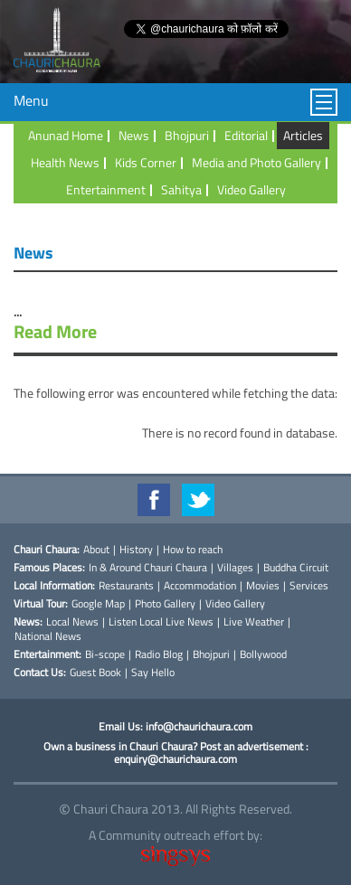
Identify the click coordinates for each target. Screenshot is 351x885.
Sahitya (181, 189)
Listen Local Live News (161, 622)
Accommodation (200, 586)
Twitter (198, 500)
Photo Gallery (165, 604)
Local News (72, 622)
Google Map (98, 604)
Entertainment (106, 189)
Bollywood (263, 654)
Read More (55, 332)
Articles (303, 135)
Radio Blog (159, 654)
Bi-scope (105, 654)
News (134, 135)
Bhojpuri (187, 135)
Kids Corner (145, 162)
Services (308, 586)
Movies (263, 586)
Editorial (246, 135)
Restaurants (126, 586)
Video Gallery (251, 189)
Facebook (154, 500)
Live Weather (253, 622)
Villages (235, 567)
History (136, 549)
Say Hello (153, 672)
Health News (65, 162)
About (96, 549)
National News (47, 636)
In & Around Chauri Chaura (148, 567)
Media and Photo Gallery (256, 162)
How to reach (193, 549)
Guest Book (95, 672)
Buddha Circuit (295, 567)
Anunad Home (65, 135)
